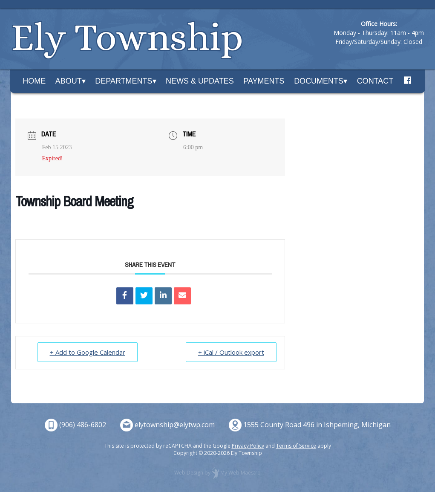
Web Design (188, 473)
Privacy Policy (248, 445)
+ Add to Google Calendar (87, 352)
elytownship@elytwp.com (175, 424)
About (68, 81)
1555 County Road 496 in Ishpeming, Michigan (317, 424)
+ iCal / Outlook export (231, 352)
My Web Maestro (240, 473)
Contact (375, 81)
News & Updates (200, 81)
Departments (123, 81)
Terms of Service (296, 445)
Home (34, 81)
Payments (263, 81)
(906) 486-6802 (82, 424)
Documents (318, 81)
